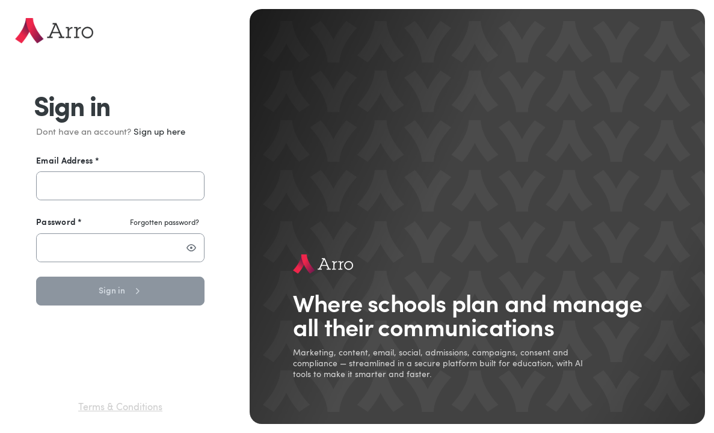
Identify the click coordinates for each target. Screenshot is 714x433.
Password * (59, 221)
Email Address (67, 160)
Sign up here (159, 132)
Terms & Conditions (120, 408)
